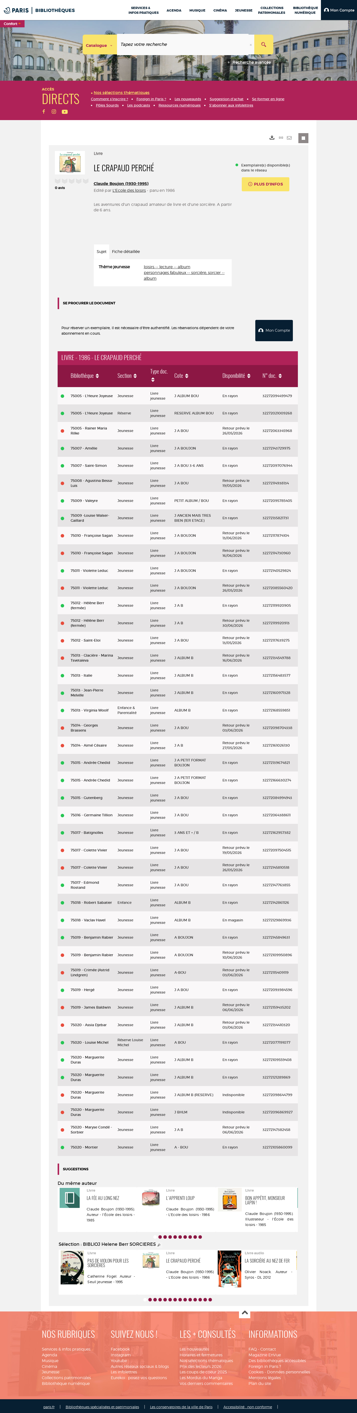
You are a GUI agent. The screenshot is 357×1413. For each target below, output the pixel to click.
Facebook (120, 1347)
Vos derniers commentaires (206, 1381)
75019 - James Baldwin (91, 1005)
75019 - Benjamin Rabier (92, 935)
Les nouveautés (194, 1347)
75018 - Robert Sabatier (91, 900)
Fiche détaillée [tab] (126, 251)
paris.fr (49, 1405)
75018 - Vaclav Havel (88, 918)
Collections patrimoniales (66, 1375)
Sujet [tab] (101, 251)
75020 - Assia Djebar (89, 1023)
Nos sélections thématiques (206, 1358)
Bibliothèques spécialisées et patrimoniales (102, 1405)
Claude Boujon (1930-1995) (121, 183)
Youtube (119, 1358)
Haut (244, 1310)
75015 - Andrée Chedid (90, 760)
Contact (268, 1347)
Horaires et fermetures (201, 1353)
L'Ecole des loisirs (129, 190)
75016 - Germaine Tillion (91, 813)
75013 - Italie (81, 673)
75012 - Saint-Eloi (85, 638)
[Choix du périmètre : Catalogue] (100, 44)
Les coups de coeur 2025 (203, 1370)
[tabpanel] (163, 273)
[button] (339, 10)
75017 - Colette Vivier (89, 848)
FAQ (253, 1347)
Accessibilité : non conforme (247, 1405)
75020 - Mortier (84, 1145)
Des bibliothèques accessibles (277, 1358)
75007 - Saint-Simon (89, 463)
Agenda (49, 1353)
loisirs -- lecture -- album (167, 266)
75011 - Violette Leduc (89, 568)
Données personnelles (288, 1370)
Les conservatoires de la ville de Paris (181, 1405)
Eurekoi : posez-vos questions (139, 1375)
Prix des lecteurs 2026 (200, 1364)
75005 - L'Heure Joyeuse (92, 394)
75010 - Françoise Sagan (92, 533)
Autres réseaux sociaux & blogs (140, 1364)
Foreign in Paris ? (265, 1364)
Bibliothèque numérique (66, 1381)
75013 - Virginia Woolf (89, 708)
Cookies (256, 1370)
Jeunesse (50, 1370)
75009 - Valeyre (84, 498)
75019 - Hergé (82, 988)
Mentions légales (265, 1375)
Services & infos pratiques (66, 1347)
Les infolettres (124, 1370)
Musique (50, 1358)
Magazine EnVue (265, 1353)
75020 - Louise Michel (89, 1040)
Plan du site (260, 1381)
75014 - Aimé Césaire (89, 743)
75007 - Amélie (84, 446)
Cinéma (49, 1364)
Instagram (121, 1353)
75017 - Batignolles (87, 830)
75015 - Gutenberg (86, 795)
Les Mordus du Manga (201, 1375)
